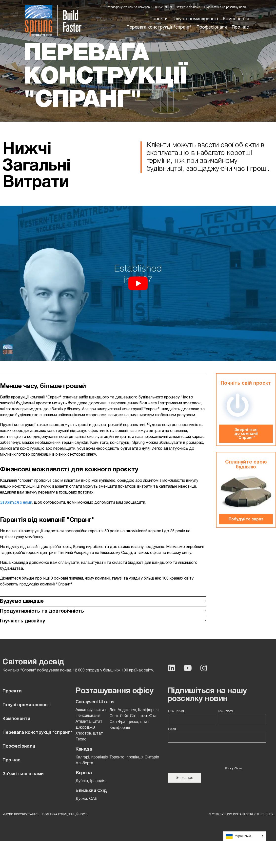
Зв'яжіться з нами (16, 502)
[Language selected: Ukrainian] (244, 836)
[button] (195, 19)
